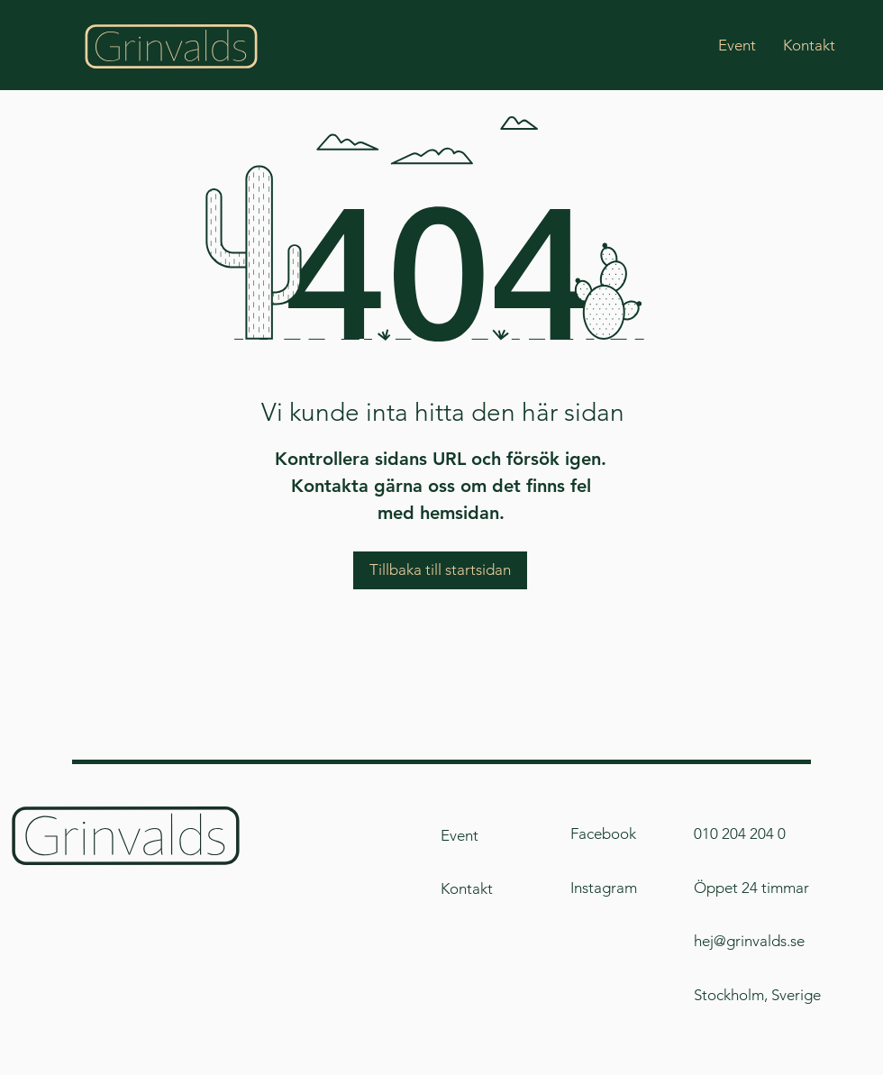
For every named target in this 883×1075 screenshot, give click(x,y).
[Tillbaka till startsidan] (440, 570)
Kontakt (467, 888)
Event (459, 835)
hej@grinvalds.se (749, 941)
